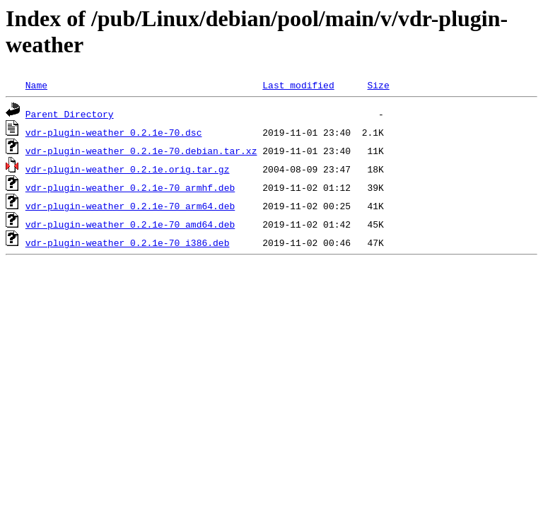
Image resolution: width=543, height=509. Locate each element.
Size (378, 84)
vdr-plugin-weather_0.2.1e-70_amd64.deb (130, 224)
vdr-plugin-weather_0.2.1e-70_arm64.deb (130, 205)
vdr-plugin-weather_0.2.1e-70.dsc (113, 132)
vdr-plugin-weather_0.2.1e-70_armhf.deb (130, 187)
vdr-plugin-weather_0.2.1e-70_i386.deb (127, 242)
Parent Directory (69, 113)
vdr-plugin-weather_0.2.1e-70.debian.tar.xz (141, 150)
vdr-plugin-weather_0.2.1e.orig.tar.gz (127, 169)
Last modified (298, 84)
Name (36, 84)
